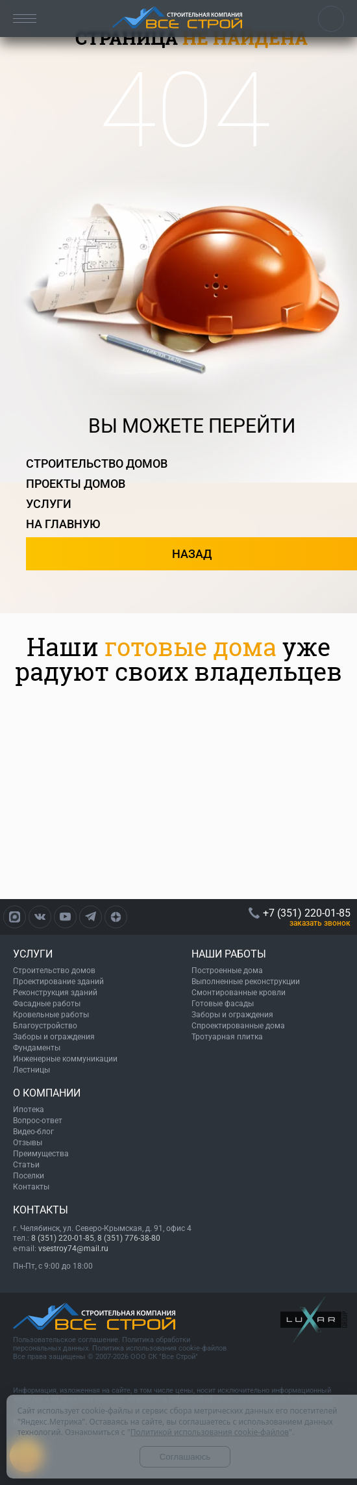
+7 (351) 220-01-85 (331, 19)
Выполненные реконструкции (245, 981)
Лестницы (31, 1070)
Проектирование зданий (58, 981)
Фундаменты (36, 1048)
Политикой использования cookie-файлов (209, 1432)
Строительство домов (54, 970)
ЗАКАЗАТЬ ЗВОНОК (320, 923)
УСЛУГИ (33, 954)
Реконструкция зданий (55, 992)
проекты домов (75, 483)
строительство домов (96, 463)
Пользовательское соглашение (65, 1340)
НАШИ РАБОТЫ (228, 954)
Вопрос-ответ (37, 1120)
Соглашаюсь (185, 1457)
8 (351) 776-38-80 (128, 1238)
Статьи (26, 1165)
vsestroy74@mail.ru (73, 1248)
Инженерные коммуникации (65, 1059)
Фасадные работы (46, 1004)
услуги (48, 504)
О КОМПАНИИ (46, 1093)
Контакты (31, 1187)
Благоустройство (45, 1026)
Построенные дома (227, 970)
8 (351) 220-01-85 (62, 1238)
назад (192, 554)
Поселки (28, 1176)
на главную (63, 524)
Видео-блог (33, 1132)
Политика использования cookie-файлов (159, 1348)
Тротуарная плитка (227, 1037)
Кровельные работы (51, 1015)
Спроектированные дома (238, 1026)
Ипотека (28, 1109)
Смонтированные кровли (238, 992)
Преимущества (41, 1154)
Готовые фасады (222, 1004)
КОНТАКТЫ (40, 1210)
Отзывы (27, 1143)
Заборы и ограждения (54, 1037)
